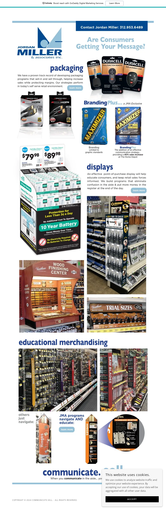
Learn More (114, 3)
